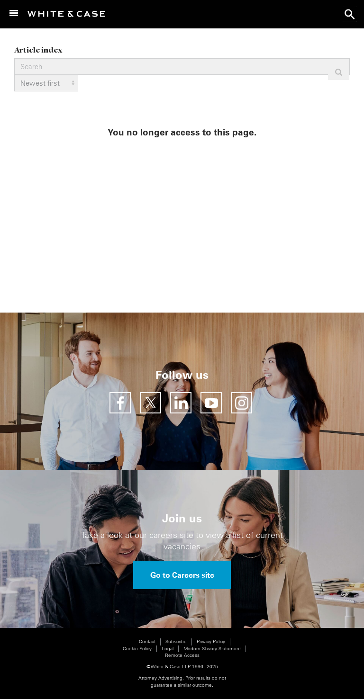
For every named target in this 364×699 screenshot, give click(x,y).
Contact (147, 641)
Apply (338, 72)
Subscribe (176, 641)
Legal (167, 648)
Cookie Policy (137, 648)
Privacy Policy (211, 641)
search (350, 14)
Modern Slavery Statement (212, 648)
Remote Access (182, 655)
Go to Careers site (182, 575)
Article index (38, 49)
